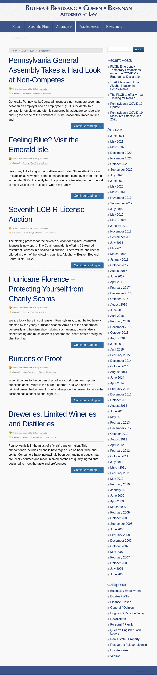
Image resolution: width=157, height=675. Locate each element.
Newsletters (115, 26)
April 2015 (117, 349)
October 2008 (119, 518)
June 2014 (117, 377)
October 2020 (119, 164)
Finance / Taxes (120, 602)
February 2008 (120, 535)
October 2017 (119, 265)
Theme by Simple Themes (141, 672)
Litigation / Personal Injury (34, 372)
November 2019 (121, 197)
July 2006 (116, 568)
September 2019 (121, 203)
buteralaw (44, 89)
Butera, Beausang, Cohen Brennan (78, 11)
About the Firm (38, 26)
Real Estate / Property (125, 639)
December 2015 (121, 327)
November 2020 (121, 158)
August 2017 (118, 270)
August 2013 (118, 405)
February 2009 (120, 512)
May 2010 (116, 478)
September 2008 (121, 523)
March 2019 (118, 220)
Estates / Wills (119, 596)
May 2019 (116, 214)
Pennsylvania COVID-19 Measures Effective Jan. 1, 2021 (127, 116)
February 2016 (120, 321)
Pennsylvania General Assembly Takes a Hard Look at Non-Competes (54, 70)
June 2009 (117, 495)
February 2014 (120, 388)
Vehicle (115, 656)
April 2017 (117, 282)
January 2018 (119, 259)
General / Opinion (30, 163)
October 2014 (119, 366)
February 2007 (120, 557)
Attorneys (64, 26)
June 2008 (117, 529)
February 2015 (120, 355)
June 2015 (117, 343)
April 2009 (117, 501)
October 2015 (119, 332)
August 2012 (118, 439)
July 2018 (116, 242)
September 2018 (121, 237)
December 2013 (121, 394)
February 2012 (120, 450)
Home (16, 26)
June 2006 (117, 574)
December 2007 (121, 540)
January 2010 (119, 490)
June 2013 (117, 411)
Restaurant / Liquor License (44, 233)
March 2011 (118, 467)
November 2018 (121, 231)
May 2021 (116, 141)
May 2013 (116, 417)
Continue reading (87, 126)
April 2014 (117, 383)
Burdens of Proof (35, 358)
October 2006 (119, 563)
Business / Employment (32, 93)
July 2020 (116, 175)
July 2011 (116, 461)
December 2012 (121, 428)
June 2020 (117, 180)
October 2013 (119, 400)
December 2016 (121, 293)
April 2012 (117, 445)
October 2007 (119, 546)
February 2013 (120, 422)
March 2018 (118, 254)
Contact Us (19, 37)
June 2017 (117, 276)
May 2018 (116, 248)
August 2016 (118, 304)
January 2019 (119, 225)
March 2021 (118, 147)
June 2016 (117, 310)
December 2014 (121, 360)
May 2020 (116, 186)
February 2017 (120, 287)
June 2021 (117, 136)
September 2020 (121, 169)
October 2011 (119, 456)
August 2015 (118, 338)
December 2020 (121, 152)
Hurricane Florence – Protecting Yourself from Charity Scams (46, 289)
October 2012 (119, 433)
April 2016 (117, 315)
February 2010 (120, 484)
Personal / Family (121, 624)
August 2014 (118, 372)
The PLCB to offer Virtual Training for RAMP (126, 96)
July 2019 (116, 209)
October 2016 (119, 298)
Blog (24, 50)
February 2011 (120, 473)
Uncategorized (120, 650)
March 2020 (118, 192)
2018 (32, 50)
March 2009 (118, 506)
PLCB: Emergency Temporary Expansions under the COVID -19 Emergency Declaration (125, 71)
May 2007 (116, 551)
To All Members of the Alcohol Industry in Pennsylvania (124, 86)
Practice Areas (89, 26)
